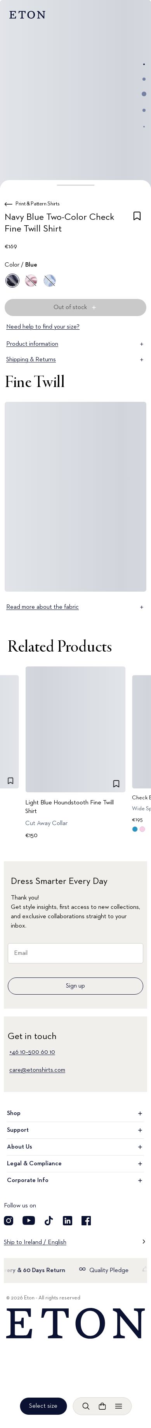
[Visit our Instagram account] (8, 1220)
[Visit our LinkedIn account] (67, 1220)
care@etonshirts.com (37, 1070)
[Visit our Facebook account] (86, 1220)
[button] (75, 185)
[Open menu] (118, 1406)
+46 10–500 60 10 (32, 1052)
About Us (75, 1147)
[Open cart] (102, 1406)
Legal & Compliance (75, 1164)
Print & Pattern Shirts (37, 204)
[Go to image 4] (144, 110)
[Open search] (85, 1406)
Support (75, 1130)
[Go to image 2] (144, 79)
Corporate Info (75, 1180)
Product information (75, 344)
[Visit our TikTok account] (49, 1220)
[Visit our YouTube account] (29, 1220)
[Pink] (31, 280)
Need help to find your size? (43, 327)
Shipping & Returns (75, 360)
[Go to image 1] (144, 64)
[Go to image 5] (144, 126)
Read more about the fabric (75, 607)
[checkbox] (137, 224)
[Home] (75, 1323)
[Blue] (12, 280)
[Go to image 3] (144, 94)
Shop (75, 1113)
